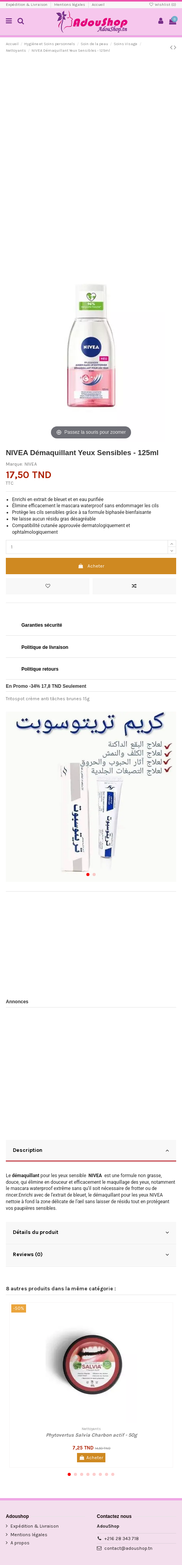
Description (91, 1150)
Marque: (14, 464)
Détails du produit (91, 1232)
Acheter (91, 566)
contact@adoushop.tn (128, 1548)
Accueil (98, 4)
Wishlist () (162, 4)
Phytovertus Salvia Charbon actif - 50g (91, 1435)
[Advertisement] (91, 153)
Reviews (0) (91, 1254)
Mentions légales (70, 4)
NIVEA (30, 464)
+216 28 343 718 (121, 1538)
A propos (20, 1543)
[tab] (91, 1151)
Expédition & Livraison (27, 4)
